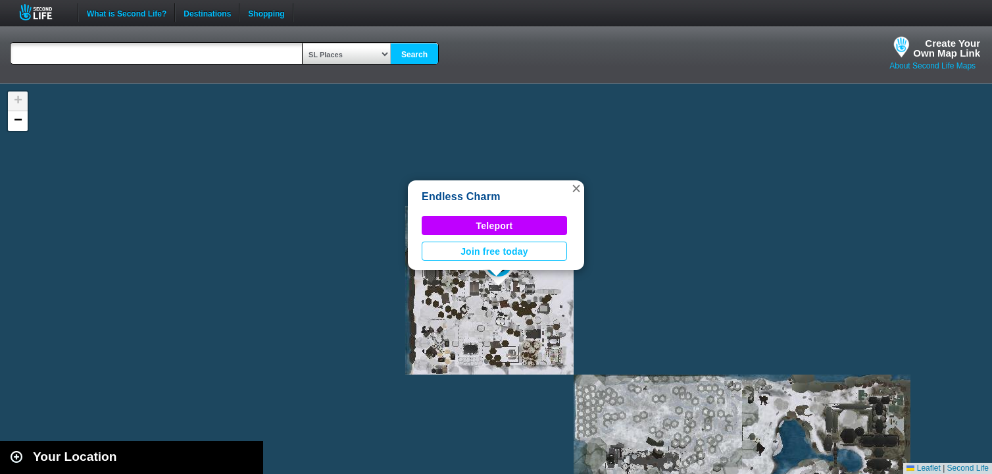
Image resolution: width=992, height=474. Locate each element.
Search (414, 54)
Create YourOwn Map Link (946, 48)
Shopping (266, 12)
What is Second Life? (126, 12)
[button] (576, 188)
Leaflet (923, 468)
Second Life (43, 12)
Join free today (494, 251)
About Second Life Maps (932, 65)
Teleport (494, 226)
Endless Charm (461, 196)
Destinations (207, 12)
